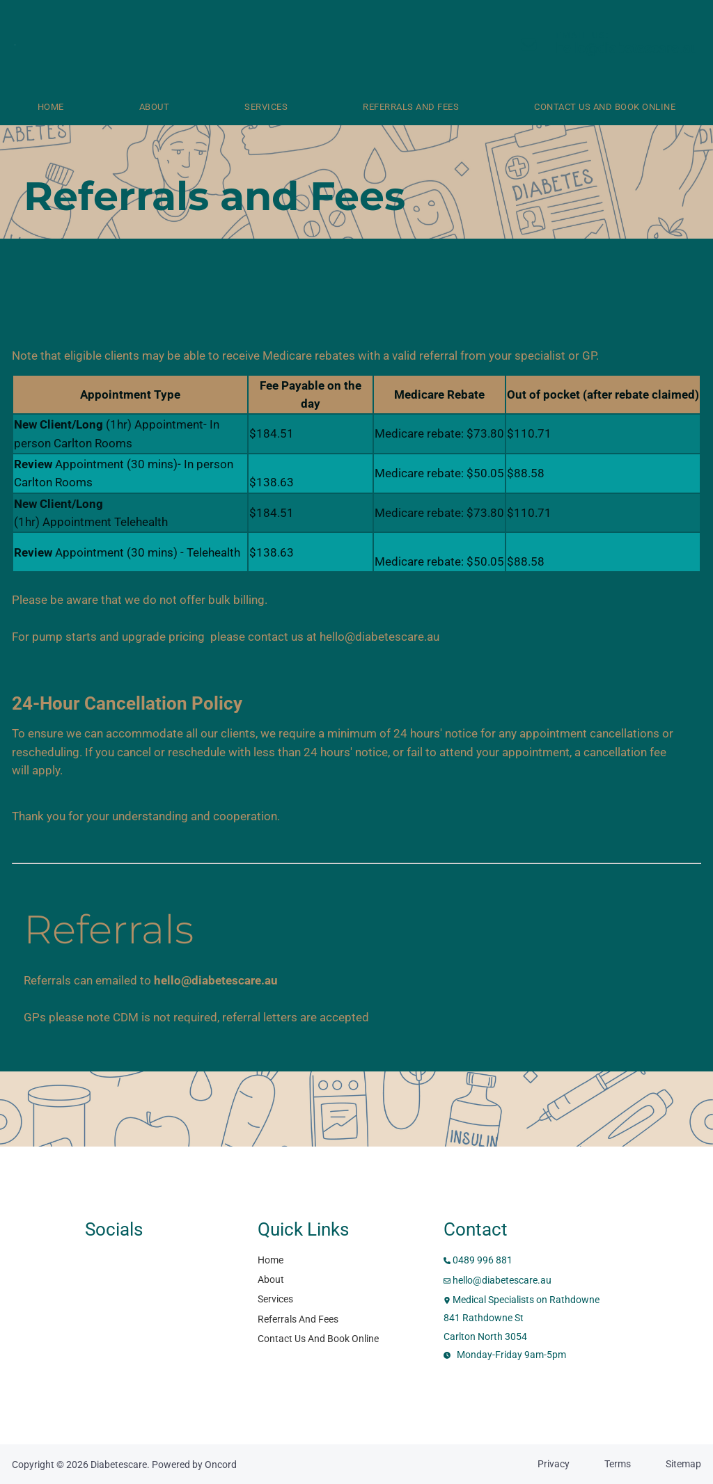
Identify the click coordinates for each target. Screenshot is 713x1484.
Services (266, 107)
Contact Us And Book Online (318, 1338)
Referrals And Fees (411, 107)
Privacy (554, 1463)
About (154, 107)
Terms (617, 1463)
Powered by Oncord (194, 1464)
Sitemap (683, 1463)
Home (51, 107)
